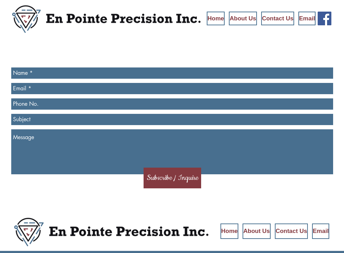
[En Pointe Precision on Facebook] (324, 18)
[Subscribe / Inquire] (172, 178)
